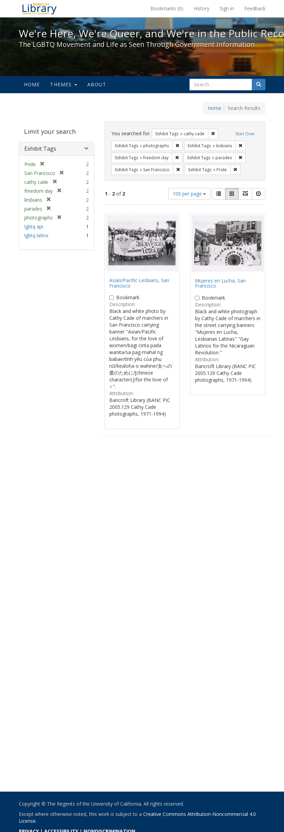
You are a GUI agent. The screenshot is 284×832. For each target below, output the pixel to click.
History (201, 8)
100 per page (189, 193)
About (96, 84)
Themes (63, 84)
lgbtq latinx (36, 235)
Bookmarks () (166, 8)
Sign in (227, 8)
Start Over (245, 134)
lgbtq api (33, 226)
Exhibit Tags (40, 148)
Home (32, 84)
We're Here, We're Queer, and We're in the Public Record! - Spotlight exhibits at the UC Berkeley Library (39, 8)
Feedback (255, 8)
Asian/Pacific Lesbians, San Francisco (139, 283)
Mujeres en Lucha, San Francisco (220, 283)
